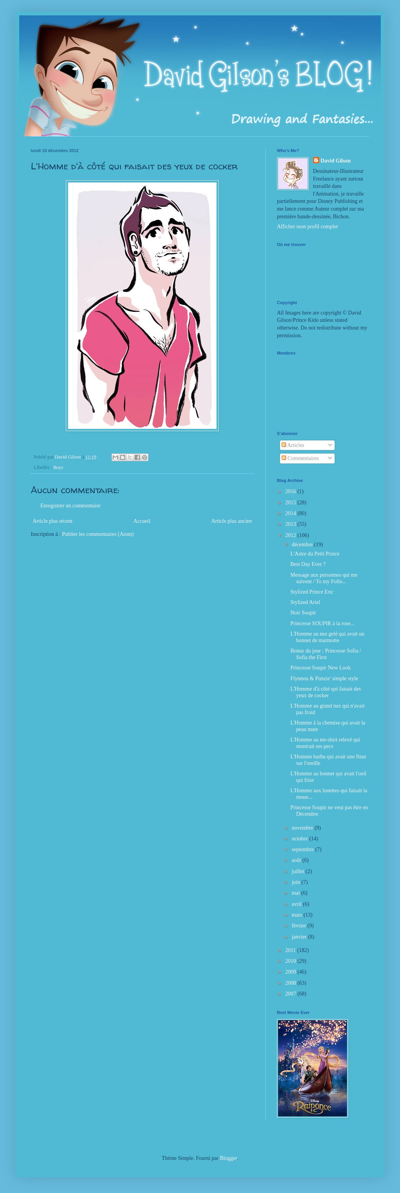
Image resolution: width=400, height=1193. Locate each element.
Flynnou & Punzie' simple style (324, 678)
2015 (291, 502)
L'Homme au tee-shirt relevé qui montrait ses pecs (325, 743)
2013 (291, 524)
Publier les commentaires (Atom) (97, 534)
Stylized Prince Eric (311, 592)
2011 (291, 950)
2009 (291, 972)
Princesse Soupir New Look (320, 668)
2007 (291, 994)
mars (297, 915)
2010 (291, 961)
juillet (298, 871)
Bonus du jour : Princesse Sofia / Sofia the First (325, 654)
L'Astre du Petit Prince (314, 554)
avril (297, 904)
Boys (58, 467)
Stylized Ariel (305, 602)
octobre (300, 839)
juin (296, 882)
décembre (303, 544)
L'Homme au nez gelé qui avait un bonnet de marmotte (327, 637)
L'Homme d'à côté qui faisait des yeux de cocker (325, 692)
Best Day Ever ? (307, 564)
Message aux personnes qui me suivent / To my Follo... (323, 578)
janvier (300, 937)
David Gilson (336, 161)
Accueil (141, 521)
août (297, 860)
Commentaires (300, 458)
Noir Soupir (303, 613)
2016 (291, 491)
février (299, 926)
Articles (293, 445)
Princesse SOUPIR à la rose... (322, 623)
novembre (303, 828)
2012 (291, 535)
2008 (291, 983)
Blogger (228, 1158)
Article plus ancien (231, 521)
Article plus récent (52, 521)
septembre (303, 849)
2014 (291, 513)
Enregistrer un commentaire (70, 506)
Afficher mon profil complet (307, 226)
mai (296, 893)
